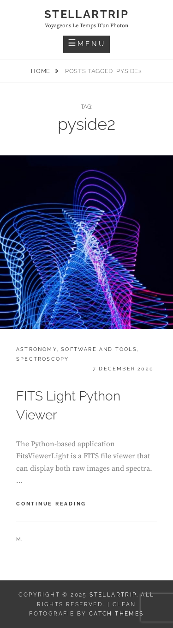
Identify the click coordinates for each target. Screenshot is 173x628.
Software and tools (99, 349)
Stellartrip (86, 14)
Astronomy (36, 349)
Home (41, 71)
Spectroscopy (42, 359)
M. (19, 539)
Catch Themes (116, 613)
